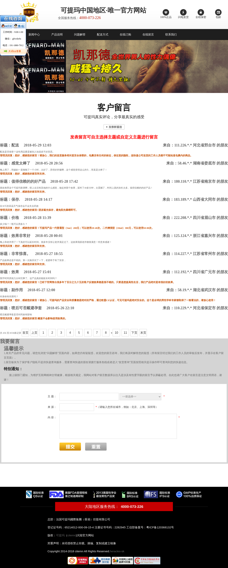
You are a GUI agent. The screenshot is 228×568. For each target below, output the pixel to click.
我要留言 (10, 341)
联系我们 (171, 34)
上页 (34, 332)
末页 (143, 332)
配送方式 (102, 34)
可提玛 (60, 535)
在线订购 (125, 34)
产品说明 (57, 34)
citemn (71, 535)
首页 (25, 332)
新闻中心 (34, 34)
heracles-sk (117, 551)
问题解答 (80, 34)
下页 (134, 332)
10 (116, 332)
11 (125, 332)
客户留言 (114, 107)
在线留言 (148, 34)
